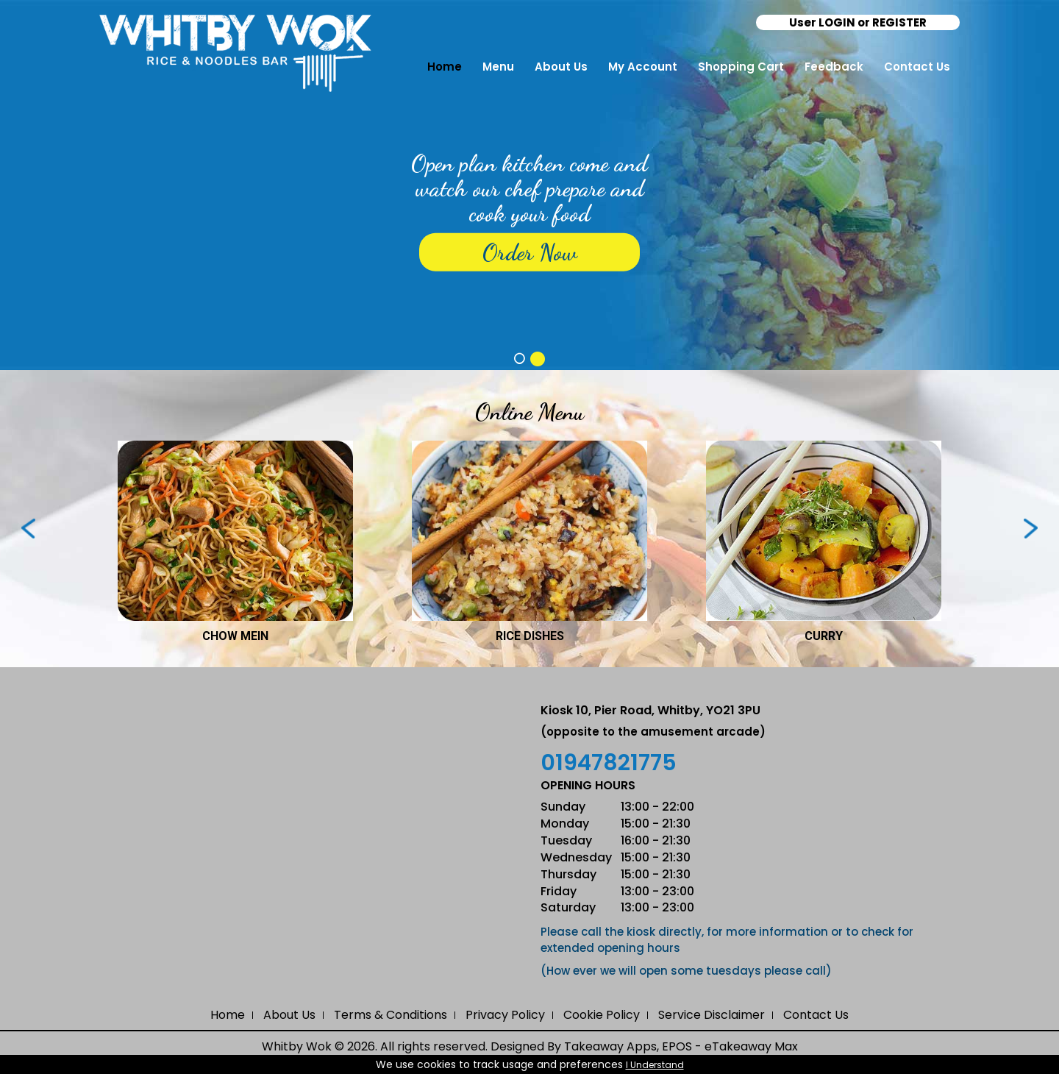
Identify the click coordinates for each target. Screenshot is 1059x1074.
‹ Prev (28, 529)
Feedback (834, 66)
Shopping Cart (741, 66)
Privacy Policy (505, 1014)
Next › (1031, 529)
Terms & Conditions (390, 1014)
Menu (498, 66)
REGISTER (899, 22)
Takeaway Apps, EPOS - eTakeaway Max (681, 1046)
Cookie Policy (601, 1014)
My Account (642, 66)
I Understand (655, 1065)
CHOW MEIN (235, 636)
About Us (561, 66)
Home (444, 66)
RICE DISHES (530, 636)
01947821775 (609, 762)
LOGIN (837, 22)
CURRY (824, 636)
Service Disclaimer (711, 1014)
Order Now (529, 252)
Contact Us (917, 66)
